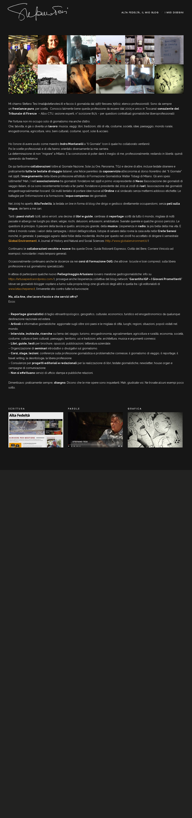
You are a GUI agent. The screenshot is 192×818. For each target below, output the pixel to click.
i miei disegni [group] (174, 12)
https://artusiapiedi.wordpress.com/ (31, 279)
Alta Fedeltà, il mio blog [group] (140, 12)
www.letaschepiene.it (21, 288)
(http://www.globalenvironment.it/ (126, 240)
